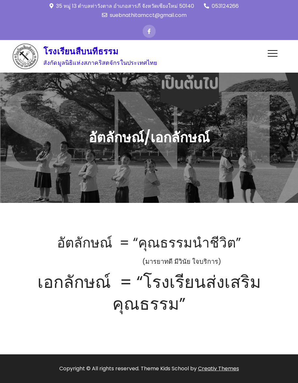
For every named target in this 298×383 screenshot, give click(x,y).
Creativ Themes (218, 368)
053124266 (221, 6)
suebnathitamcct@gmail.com (144, 15)
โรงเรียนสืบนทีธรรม (80, 51)
